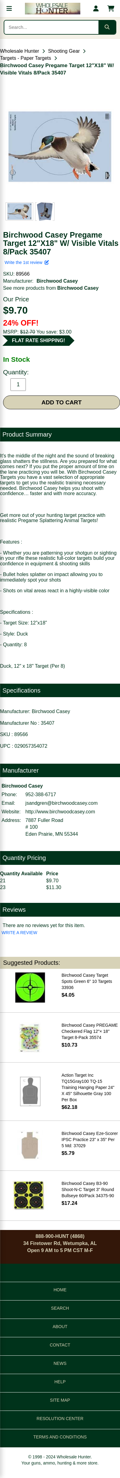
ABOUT (60, 1326)
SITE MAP (60, 1400)
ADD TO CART (62, 402)
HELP (60, 1381)
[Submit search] (107, 27)
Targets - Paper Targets (25, 58)
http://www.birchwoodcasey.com (60, 811)
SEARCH (60, 1308)
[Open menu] (9, 8)
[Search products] (51, 27)
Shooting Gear (64, 51)
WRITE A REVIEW (19, 932)
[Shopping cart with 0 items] (111, 8)
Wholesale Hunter (19, 51)
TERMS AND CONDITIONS (59, 1436)
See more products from (50, 288)
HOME (60, 1289)
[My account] (96, 8)
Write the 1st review (27, 262)
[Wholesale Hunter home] (52, 8)
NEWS (60, 1363)
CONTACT (60, 1344)
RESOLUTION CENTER (60, 1418)
